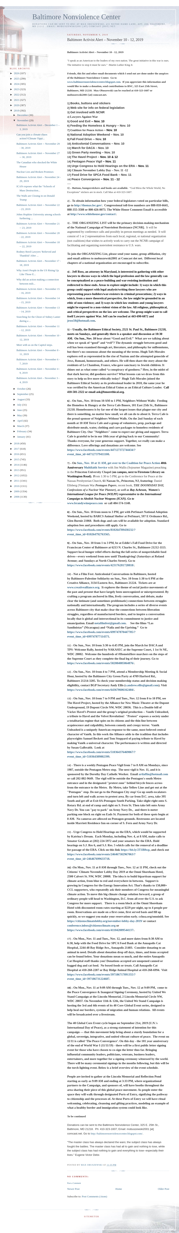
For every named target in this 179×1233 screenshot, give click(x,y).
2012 (17, 475)
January (21, 436)
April (20, 420)
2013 (17, 470)
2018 (17, 443)
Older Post (163, 1188)
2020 (17, 105)
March (21, 426)
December (23, 115)
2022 (17, 94)
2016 (17, 454)
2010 (17, 486)
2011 (17, 480)
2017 (17, 448)
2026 (17, 73)
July (19, 404)
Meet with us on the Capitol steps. (34, 344)
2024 (17, 83)
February (22, 431)
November (23, 120)
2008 (17, 496)
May (20, 415)
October (21, 388)
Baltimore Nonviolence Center (76, 17)
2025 (17, 78)
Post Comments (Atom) (94, 1196)
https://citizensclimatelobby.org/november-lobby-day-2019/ (104, 921)
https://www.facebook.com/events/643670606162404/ (100, 689)
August (21, 399)
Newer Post (73, 1188)
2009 (17, 491)
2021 (17, 99)
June (20, 410)
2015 (17, 459)
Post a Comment (74, 1183)
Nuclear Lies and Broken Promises (34, 171)
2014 (17, 464)
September (23, 394)
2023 (17, 89)
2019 (17, 110)
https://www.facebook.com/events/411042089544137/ (100, 930)
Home (118, 1188)
